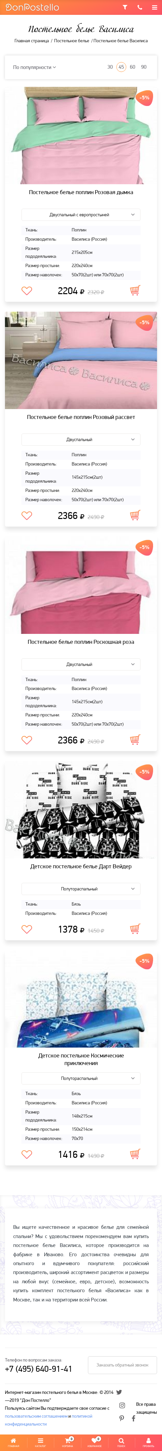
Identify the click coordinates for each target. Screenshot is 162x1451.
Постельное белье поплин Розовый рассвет (81, 417)
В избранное (26, 291)
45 (121, 67)
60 (132, 67)
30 (110, 67)
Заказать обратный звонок (122, 1365)
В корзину (135, 290)
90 (143, 67)
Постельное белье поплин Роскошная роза (81, 642)
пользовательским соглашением (36, 1416)
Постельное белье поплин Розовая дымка (81, 193)
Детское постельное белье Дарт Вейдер (81, 867)
